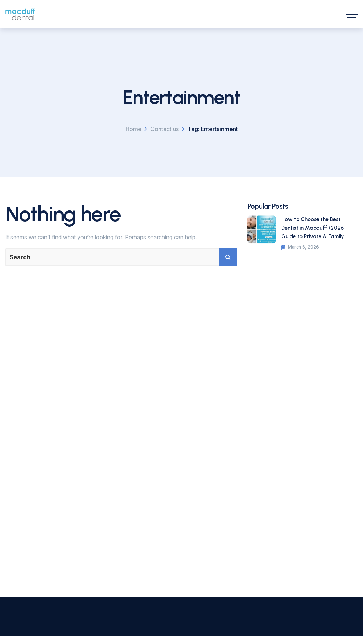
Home (134, 128)
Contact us (164, 128)
